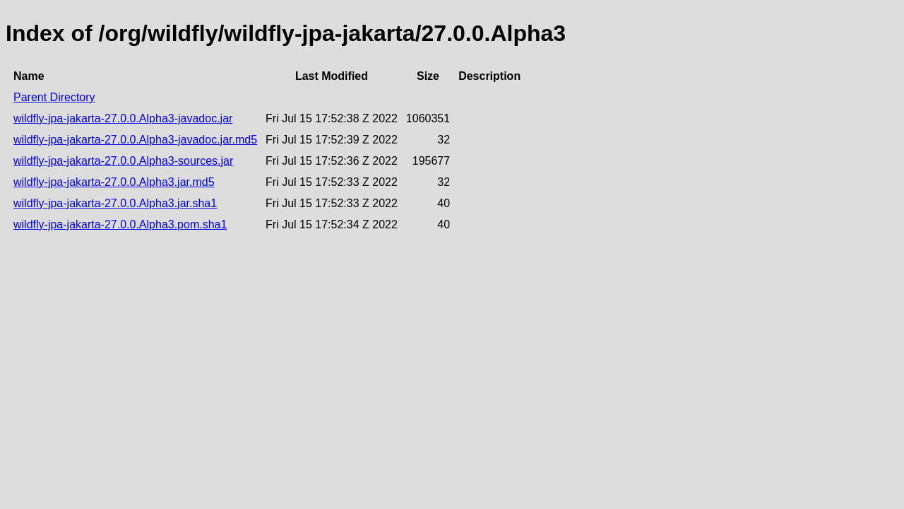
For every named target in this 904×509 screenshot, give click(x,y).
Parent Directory (54, 97)
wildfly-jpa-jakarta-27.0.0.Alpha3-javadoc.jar (122, 118)
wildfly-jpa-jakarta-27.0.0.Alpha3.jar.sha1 (115, 203)
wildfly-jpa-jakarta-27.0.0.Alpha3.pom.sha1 (120, 224)
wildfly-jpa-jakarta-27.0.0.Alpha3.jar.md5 (114, 182)
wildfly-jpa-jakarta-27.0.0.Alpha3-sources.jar (123, 161)
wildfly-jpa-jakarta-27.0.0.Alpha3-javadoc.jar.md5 (135, 140)
